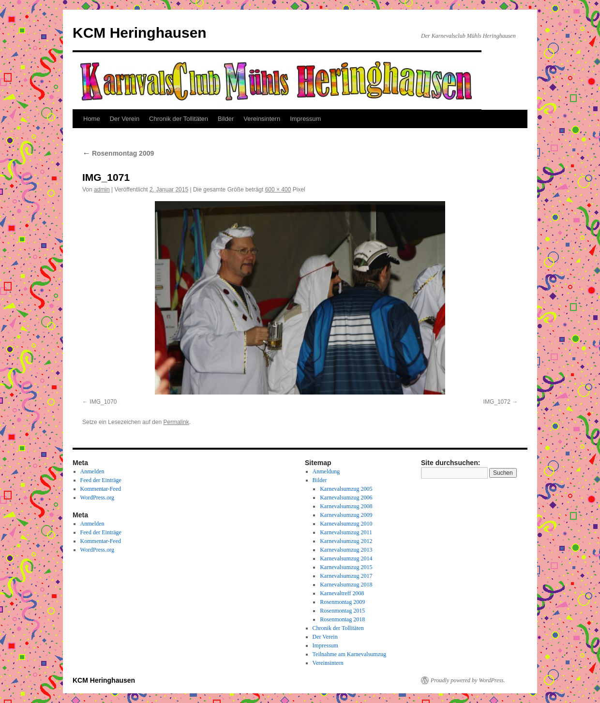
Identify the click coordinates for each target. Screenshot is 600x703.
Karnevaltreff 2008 (342, 593)
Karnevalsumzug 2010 (346, 523)
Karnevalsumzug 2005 (346, 488)
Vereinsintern (261, 118)
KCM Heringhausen (140, 33)
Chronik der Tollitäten (178, 118)
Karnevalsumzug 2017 (346, 575)
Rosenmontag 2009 (118, 153)
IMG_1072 (496, 401)
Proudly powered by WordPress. (468, 680)
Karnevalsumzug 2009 (346, 515)
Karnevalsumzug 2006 (346, 497)
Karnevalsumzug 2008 (346, 506)
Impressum (305, 118)
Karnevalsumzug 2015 (346, 567)
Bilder (226, 118)
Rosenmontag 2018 (342, 619)
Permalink (176, 422)
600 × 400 (278, 189)
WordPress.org (97, 497)
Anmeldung (326, 471)
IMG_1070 (103, 401)
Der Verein (124, 118)
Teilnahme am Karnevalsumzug (349, 654)
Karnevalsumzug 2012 (346, 541)
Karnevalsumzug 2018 (346, 584)
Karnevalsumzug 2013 (346, 549)
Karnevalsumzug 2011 (346, 532)
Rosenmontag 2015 (342, 610)
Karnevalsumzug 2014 (346, 558)
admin (102, 189)
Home (91, 118)
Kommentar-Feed (100, 488)
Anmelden (92, 471)
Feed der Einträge (100, 480)
